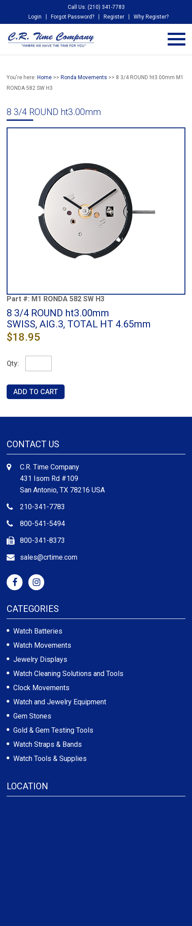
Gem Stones (32, 716)
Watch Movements (42, 645)
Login (35, 16)
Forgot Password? (72, 16)
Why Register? (151, 16)
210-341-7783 (42, 507)
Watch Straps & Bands (47, 744)
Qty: (13, 363)
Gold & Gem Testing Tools (53, 730)
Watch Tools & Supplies (50, 758)
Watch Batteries (37, 631)
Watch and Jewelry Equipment (59, 702)
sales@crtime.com (48, 557)
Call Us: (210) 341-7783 (96, 7)
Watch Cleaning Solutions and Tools (68, 673)
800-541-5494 (42, 523)
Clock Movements (41, 688)
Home (44, 77)
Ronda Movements (84, 77)
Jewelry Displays (40, 659)
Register (114, 16)
